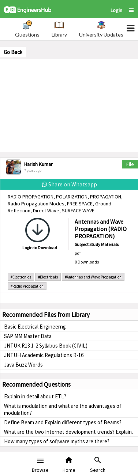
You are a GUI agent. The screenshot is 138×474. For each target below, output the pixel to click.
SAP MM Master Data (28, 336)
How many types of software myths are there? (56, 441)
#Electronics (21, 277)
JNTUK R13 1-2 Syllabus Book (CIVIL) (45, 345)
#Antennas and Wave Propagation (93, 277)
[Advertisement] (69, 105)
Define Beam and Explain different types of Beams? (63, 422)
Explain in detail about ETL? (35, 396)
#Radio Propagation (27, 286)
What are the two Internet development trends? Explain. (68, 431)
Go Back (13, 52)
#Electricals (48, 277)
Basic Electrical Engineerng (35, 326)
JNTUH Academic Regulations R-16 (43, 355)
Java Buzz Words (23, 364)
